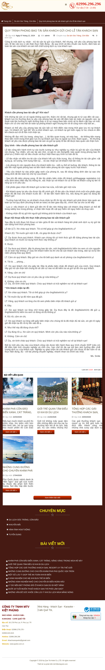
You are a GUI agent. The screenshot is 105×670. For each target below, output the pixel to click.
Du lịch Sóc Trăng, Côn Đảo (78, 36)
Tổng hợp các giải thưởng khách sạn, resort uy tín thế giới (87, 410)
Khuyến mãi (15, 525)
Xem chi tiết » (11, 432)
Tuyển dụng (15, 534)
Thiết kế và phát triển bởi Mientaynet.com (52, 664)
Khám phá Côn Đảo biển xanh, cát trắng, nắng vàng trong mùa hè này (18, 410)
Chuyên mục (52, 511)
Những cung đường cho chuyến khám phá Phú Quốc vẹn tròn (18, 469)
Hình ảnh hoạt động (19, 529)
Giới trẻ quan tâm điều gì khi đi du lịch (52, 410)
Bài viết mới (52, 544)
